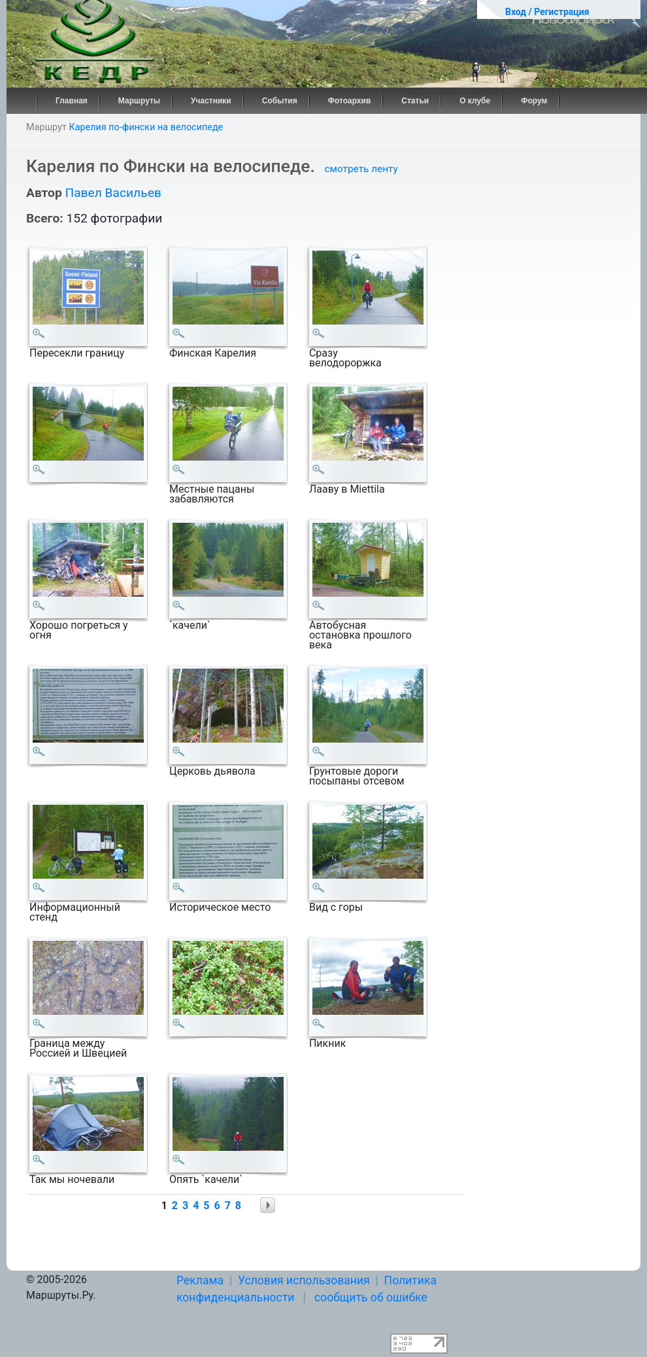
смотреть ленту (361, 169)
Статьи (415, 100)
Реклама (200, 1280)
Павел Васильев (113, 192)
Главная (72, 100)
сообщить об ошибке (370, 1297)
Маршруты (139, 100)
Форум (534, 100)
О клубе (474, 100)
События (279, 100)
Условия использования (304, 1280)
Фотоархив (349, 100)
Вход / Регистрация (547, 12)
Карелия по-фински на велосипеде (146, 127)
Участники (211, 100)
